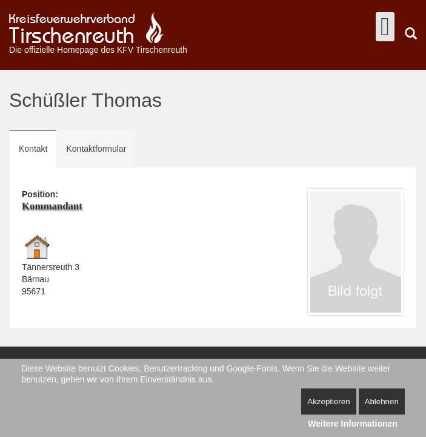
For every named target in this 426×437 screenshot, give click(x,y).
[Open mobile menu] (385, 26)
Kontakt (33, 149)
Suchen (411, 33)
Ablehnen (382, 401)
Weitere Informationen (353, 424)
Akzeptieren (328, 401)
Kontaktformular (96, 149)
